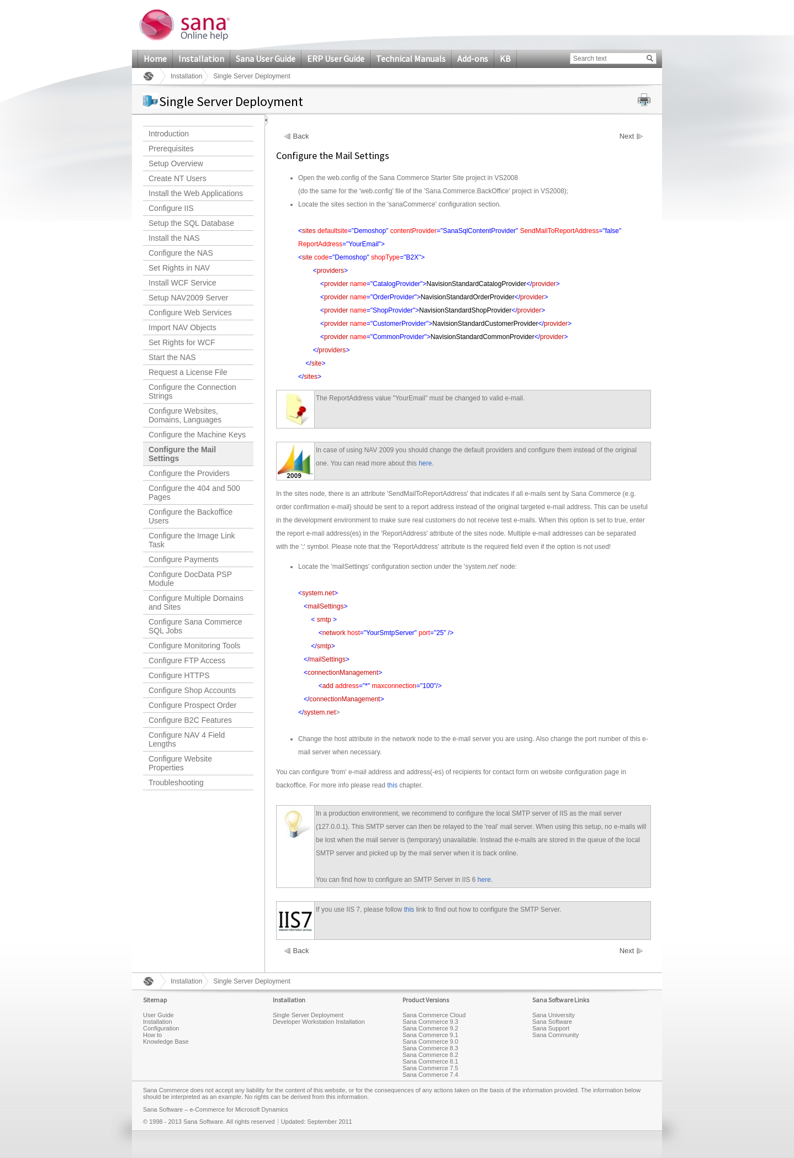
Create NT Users (178, 178)
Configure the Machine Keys (197, 434)
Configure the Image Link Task (192, 540)
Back (301, 136)
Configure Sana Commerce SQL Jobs (195, 626)
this (392, 785)
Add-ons (472, 58)
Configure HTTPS (179, 675)
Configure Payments (184, 559)
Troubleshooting (176, 782)
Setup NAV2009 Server (189, 297)
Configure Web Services (190, 312)
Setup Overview (176, 163)
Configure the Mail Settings (182, 454)
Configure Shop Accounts (192, 690)
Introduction (169, 133)
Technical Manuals (411, 58)
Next (627, 136)
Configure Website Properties (180, 763)
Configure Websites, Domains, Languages (185, 415)
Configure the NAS (181, 252)
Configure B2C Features (190, 720)
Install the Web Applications (196, 193)
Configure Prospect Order (193, 705)
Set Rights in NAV (179, 267)
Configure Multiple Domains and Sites (196, 602)
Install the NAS (174, 238)
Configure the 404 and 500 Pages (194, 492)
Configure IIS (171, 208)
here (425, 463)
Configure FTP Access (187, 660)
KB (505, 58)
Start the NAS (172, 357)
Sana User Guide (265, 58)
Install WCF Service (182, 282)
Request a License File (188, 372)
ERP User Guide (335, 58)
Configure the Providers (189, 473)
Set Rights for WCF (182, 342)
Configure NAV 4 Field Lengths (187, 739)
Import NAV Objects (182, 327)
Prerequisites (171, 148)
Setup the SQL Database (191, 223)
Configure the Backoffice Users (190, 516)
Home (155, 58)
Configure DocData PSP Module (190, 579)
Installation (201, 58)
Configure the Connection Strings (192, 391)
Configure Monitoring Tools (194, 645)
